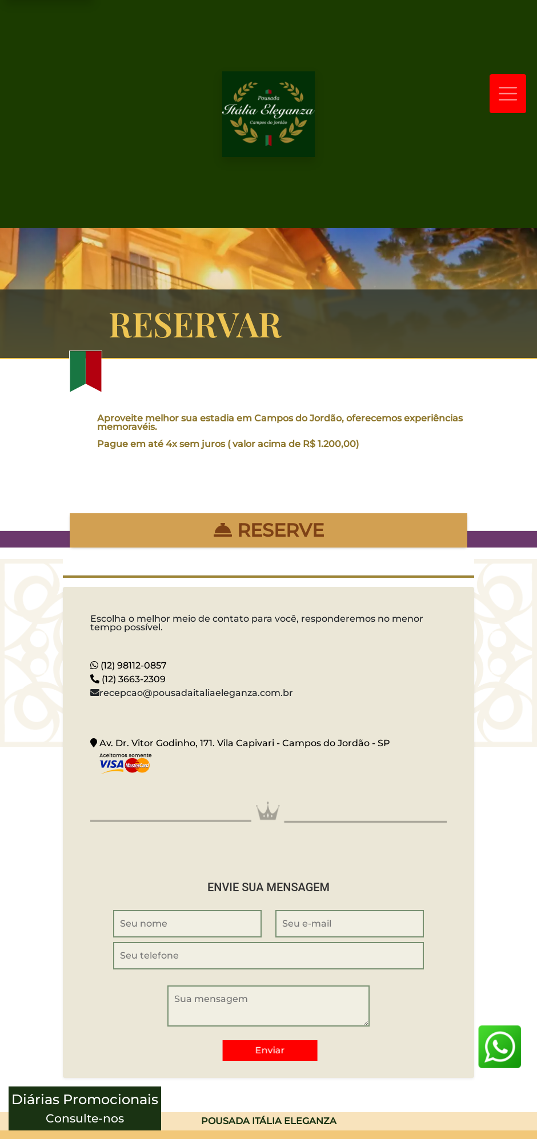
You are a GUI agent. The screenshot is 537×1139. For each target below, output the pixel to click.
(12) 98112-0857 (128, 665)
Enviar (271, 1050)
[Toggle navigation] (508, 93)
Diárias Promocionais (84, 1109)
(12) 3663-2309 (128, 679)
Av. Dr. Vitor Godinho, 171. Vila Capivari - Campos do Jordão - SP (240, 743)
